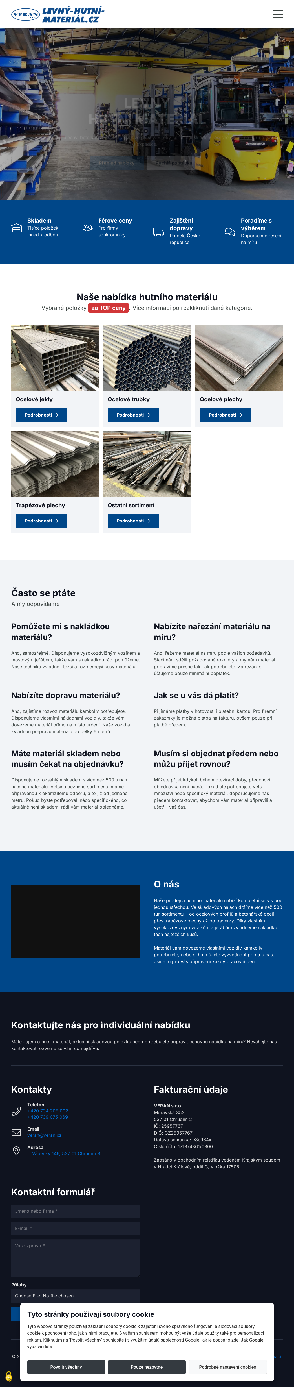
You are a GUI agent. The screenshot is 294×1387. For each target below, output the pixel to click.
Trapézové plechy (40, 505)
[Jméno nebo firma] (75, 1211)
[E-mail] (75, 1228)
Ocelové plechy (221, 399)
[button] (277, 14)
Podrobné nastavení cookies (227, 1367)
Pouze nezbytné (147, 1367)
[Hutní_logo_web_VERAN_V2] (58, 14)
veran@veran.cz (44, 1135)
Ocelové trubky (129, 399)
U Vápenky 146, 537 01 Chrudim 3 (63, 1153)
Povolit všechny (66, 1367)
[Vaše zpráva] (75, 1258)
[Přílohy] (75, 1296)
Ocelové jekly (34, 399)
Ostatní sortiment (131, 505)
